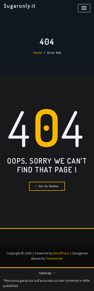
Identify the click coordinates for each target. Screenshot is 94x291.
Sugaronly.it (20, 6)
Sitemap (45, 273)
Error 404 (54, 52)
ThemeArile (54, 258)
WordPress (61, 253)
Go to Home (47, 186)
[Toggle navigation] (84, 8)
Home (37, 52)
